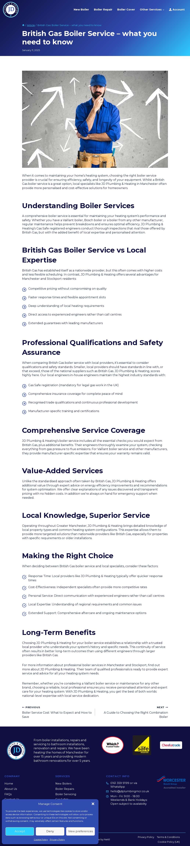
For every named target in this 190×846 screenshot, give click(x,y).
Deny (50, 831)
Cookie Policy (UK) (169, 841)
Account (177, 9)
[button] (93, 804)
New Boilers (63, 783)
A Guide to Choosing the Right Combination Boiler (133, 712)
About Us (10, 789)
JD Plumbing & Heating (57, 669)
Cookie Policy (41, 839)
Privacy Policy (57, 839)
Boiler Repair (103, 9)
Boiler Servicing (65, 794)
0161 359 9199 (119, 783)
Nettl (107, 839)
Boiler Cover (126, 9)
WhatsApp (117, 786)
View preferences (80, 831)
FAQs (8, 794)
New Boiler (81, 9)
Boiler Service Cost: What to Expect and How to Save (57, 712)
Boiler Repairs (64, 789)
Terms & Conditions (168, 837)
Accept (20, 831)
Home (8, 783)
